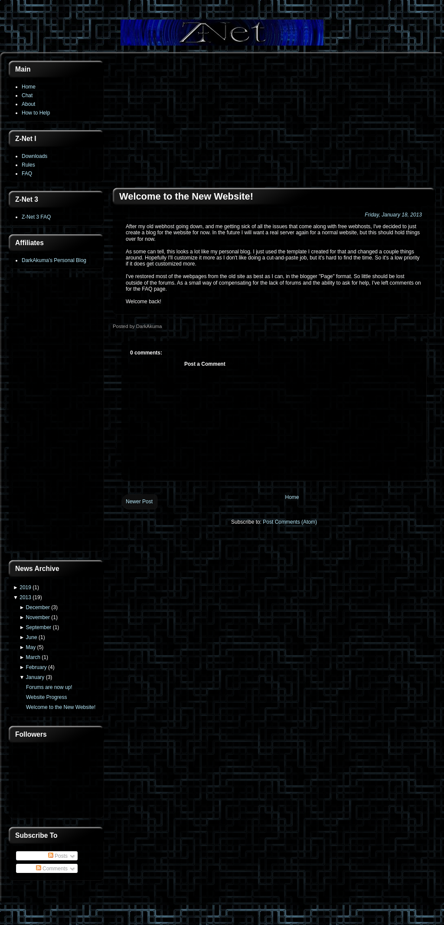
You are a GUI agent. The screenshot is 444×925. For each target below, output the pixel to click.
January (35, 677)
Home (29, 87)
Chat (27, 95)
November (38, 617)
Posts (58, 856)
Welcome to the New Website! (60, 707)
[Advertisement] (56, 415)
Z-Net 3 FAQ (36, 217)
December (38, 607)
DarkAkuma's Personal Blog (54, 260)
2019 (25, 587)
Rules (28, 165)
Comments (52, 869)
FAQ (27, 174)
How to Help (36, 113)
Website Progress (46, 697)
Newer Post (139, 502)
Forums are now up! (49, 687)
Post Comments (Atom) (290, 522)
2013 (25, 597)
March (33, 657)
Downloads (34, 156)
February (36, 667)
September (39, 627)
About (28, 104)
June (31, 637)
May (31, 647)
